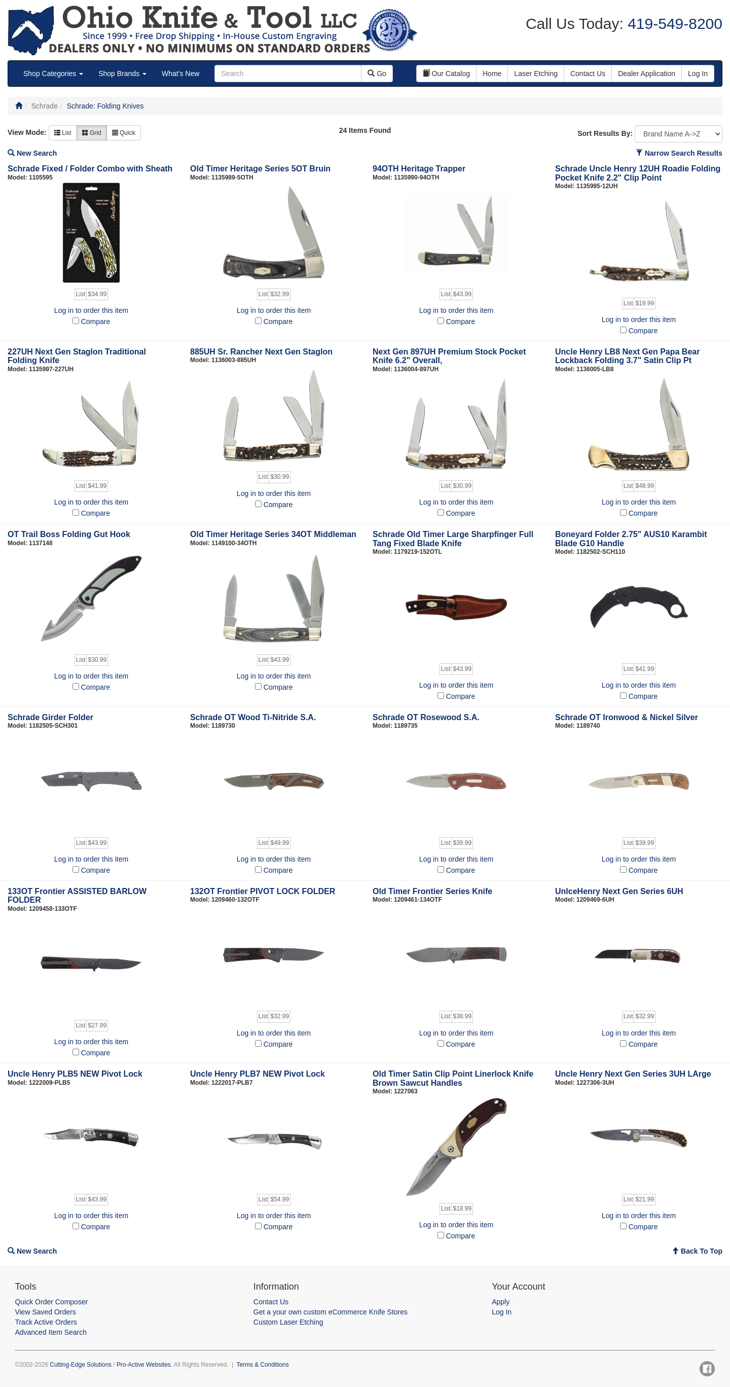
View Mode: (27, 132)
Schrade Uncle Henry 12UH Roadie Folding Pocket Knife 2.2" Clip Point (637, 173)
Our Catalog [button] (446, 73)
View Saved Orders (45, 1312)
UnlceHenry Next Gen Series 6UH (619, 891)
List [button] (62, 132)
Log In (502, 1312)
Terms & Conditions (263, 1364)
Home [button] (492, 73)
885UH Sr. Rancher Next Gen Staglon (261, 351)
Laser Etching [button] (536, 73)
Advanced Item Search (51, 1332)
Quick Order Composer (51, 1302)
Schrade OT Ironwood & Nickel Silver (626, 717)
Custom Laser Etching (288, 1322)
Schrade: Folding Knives (105, 106)
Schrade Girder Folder (50, 717)
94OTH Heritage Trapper (419, 168)
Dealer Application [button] (646, 73)
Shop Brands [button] (122, 73)
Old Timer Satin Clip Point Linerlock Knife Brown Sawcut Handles (453, 1078)
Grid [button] (91, 132)
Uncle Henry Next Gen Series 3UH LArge (633, 1074)
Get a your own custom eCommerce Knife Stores (330, 1312)
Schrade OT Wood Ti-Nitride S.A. (253, 717)
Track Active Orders (46, 1322)
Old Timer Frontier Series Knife (432, 891)
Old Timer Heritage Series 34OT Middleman (273, 534)
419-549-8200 (673, 23)
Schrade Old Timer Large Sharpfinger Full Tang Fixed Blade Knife (453, 539)
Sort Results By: (605, 133)
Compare (96, 321)
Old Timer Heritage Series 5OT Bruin (260, 168)
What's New (180, 73)
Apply (500, 1302)
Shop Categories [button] (53, 73)
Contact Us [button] (587, 73)
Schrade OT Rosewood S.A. (426, 717)
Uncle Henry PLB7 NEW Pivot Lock (257, 1074)
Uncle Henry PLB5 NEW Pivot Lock (75, 1074)
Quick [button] (123, 132)
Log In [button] (698, 73)
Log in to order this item (91, 310)
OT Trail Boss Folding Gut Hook (69, 534)
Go (377, 73)
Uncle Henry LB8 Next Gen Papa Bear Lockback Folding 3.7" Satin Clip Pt (627, 356)
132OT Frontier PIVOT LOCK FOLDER (262, 891)
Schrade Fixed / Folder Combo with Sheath (90, 168)
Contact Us (270, 1302)
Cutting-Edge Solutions (81, 1364)
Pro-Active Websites (144, 1364)
